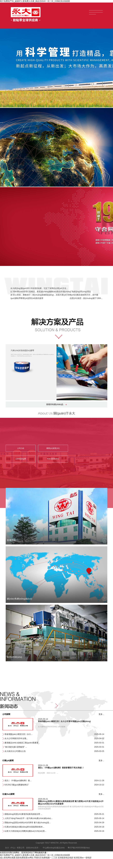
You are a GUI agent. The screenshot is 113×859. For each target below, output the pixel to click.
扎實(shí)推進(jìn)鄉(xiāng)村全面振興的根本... (24, 827)
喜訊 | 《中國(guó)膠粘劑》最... (18, 780)
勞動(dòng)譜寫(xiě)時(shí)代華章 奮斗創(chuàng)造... (27, 823)
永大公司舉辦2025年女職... (16, 738)
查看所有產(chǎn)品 (56, 404)
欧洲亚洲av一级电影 (82, 858)
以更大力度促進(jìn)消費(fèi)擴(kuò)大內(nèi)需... (25, 831)
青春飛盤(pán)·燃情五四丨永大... (18, 734)
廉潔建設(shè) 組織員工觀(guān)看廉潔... (22, 743)
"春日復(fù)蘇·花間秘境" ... (15, 747)
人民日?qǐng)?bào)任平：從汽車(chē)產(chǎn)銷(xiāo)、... (28, 818)
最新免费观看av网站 (25, 858)
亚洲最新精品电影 (65, 858)
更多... (101, 714)
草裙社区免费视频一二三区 (45, 858)
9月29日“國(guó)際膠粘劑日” (16, 785)
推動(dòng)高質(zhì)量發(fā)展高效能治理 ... (23, 814)
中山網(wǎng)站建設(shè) (54, 848)
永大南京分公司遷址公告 (15, 751)
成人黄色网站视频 (7, 858)
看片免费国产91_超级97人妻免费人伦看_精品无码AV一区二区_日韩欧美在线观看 (35, 1)
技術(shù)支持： (33, 848)
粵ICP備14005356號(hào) (79, 848)
